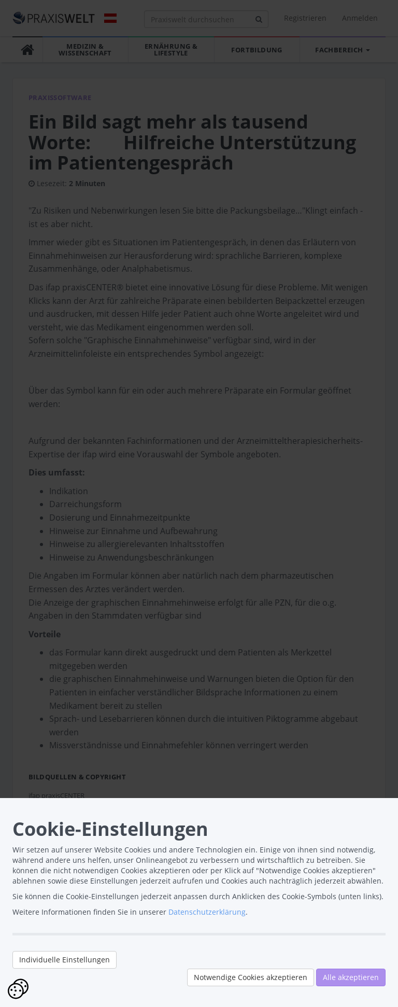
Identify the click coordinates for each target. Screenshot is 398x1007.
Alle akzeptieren (351, 977)
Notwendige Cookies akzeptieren (250, 977)
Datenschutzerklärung (207, 912)
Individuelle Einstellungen (64, 959)
